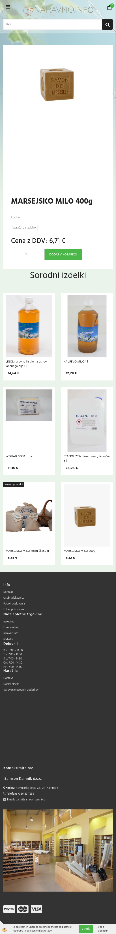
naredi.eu (9, 621)
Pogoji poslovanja (14, 603)
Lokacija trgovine (13, 609)
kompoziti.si (10, 627)
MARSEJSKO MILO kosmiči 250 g (27, 550)
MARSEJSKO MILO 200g (79, 550)
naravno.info (10, 633)
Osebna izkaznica (13, 598)
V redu (86, 929)
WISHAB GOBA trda (19, 456)
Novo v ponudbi (13, 484)
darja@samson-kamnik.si (30, 799)
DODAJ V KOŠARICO (63, 254)
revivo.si (8, 639)
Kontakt (8, 592)
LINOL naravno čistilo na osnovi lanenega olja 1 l (26, 364)
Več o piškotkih (103, 929)
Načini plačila (11, 684)
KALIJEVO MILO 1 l (76, 361)
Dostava (8, 678)
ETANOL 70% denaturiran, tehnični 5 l (87, 458)
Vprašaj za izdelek (24, 227)
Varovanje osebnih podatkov (21, 690)
